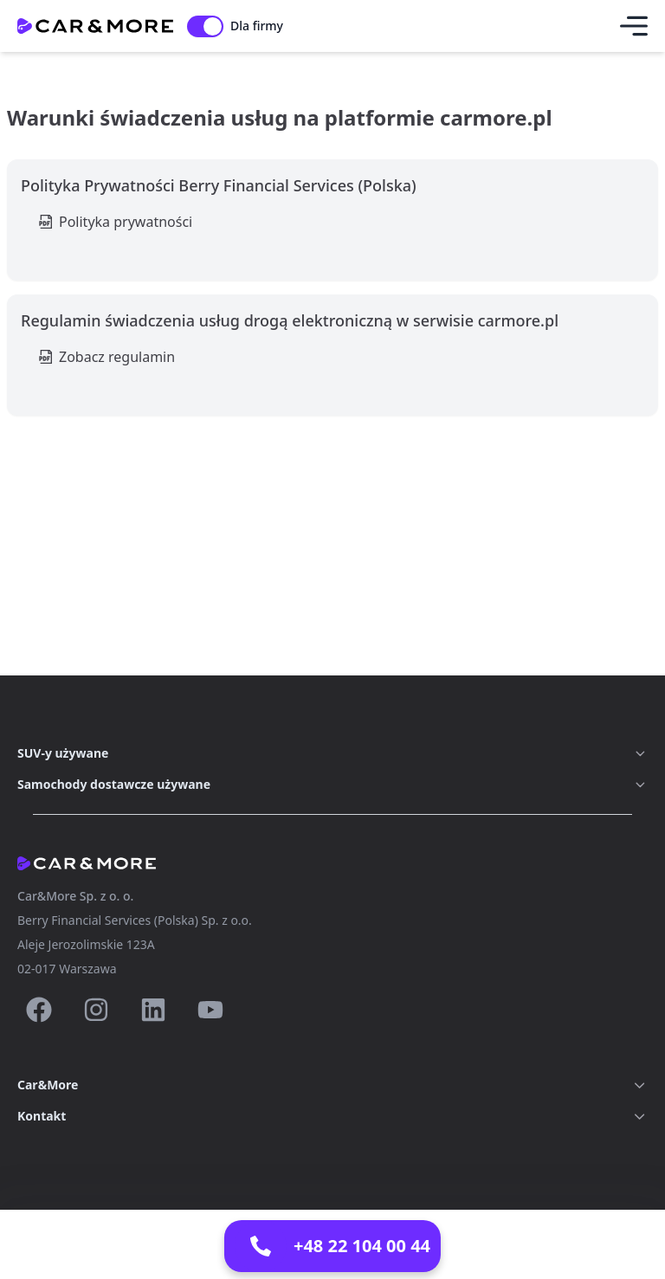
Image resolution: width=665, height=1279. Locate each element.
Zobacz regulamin (117, 356)
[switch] (205, 26)
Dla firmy (256, 25)
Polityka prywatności (125, 221)
